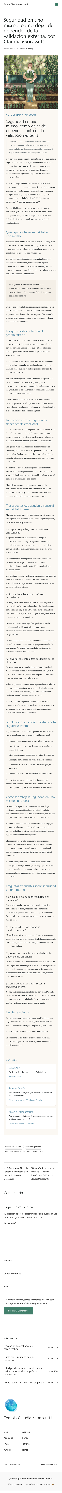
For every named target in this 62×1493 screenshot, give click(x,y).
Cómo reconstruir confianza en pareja (24, 1382)
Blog (31, 48)
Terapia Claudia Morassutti (16, 4)
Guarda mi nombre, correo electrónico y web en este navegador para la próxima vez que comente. (30, 1301)
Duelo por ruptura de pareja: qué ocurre (19, 1358)
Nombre (8, 1260)
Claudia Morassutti (20, 48)
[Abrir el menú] (56, 4)
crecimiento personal (33, 1146)
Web (6, 1286)
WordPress (54, 1464)
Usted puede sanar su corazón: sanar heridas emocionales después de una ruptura (23, 1371)
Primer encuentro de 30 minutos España (25, 1100)
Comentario (10, 1223)
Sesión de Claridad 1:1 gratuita (21, 1124)
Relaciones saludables (13, 1151)
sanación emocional (33, 1151)
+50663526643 (15, 1076)
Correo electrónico (13, 1273)
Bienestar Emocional (13, 1146)
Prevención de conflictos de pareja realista (18, 1347)
